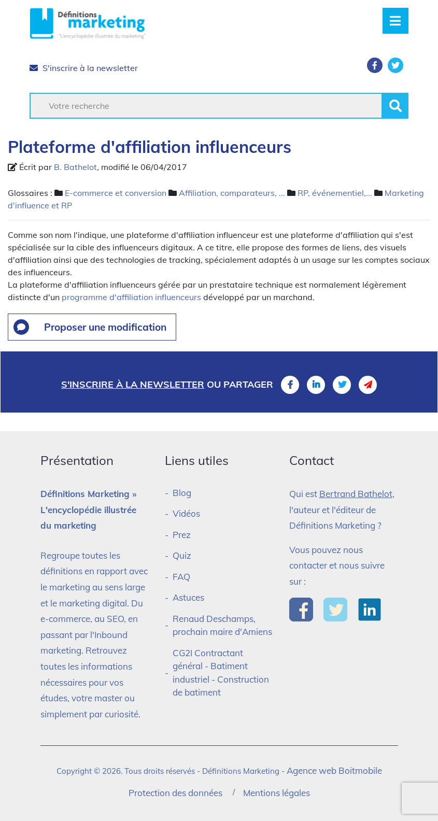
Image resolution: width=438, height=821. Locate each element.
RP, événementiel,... (335, 193)
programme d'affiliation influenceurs (131, 297)
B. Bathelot (75, 167)
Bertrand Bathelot (355, 493)
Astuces (188, 597)
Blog (182, 492)
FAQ (181, 576)
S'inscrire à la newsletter (84, 68)
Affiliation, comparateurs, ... (232, 193)
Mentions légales (276, 792)
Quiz (182, 555)
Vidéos (186, 513)
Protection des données (175, 792)
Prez (182, 534)
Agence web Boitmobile (334, 770)
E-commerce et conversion (115, 193)
